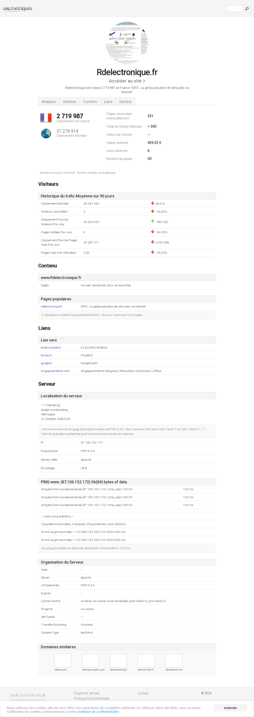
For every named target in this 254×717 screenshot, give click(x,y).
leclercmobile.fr (51, 347)
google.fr (46, 363)
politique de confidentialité (98, 711)
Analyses (49, 101)
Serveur (125, 101)
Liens (108, 101)
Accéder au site (125, 81)
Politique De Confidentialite (91, 698)
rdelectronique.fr (51, 306)
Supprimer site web (86, 693)
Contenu (90, 101)
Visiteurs (69, 101)
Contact (143, 693)
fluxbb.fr (46, 355)
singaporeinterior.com (55, 371)
